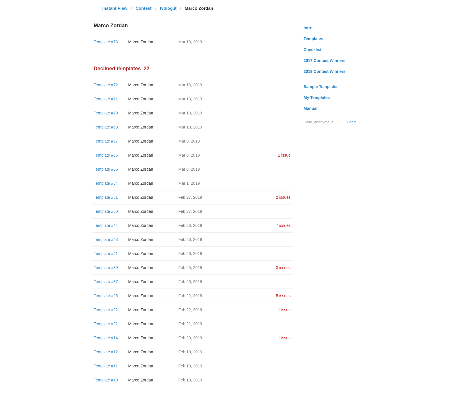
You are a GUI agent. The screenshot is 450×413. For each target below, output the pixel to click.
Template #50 (106, 211)
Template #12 (106, 352)
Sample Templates (321, 86)
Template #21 (106, 324)
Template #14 (106, 338)
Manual (310, 108)
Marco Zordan (140, 42)
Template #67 (106, 141)
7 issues (283, 225)
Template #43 (106, 239)
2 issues (283, 197)
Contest (143, 8)
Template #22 (106, 309)
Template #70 (106, 113)
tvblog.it (168, 8)
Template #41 (106, 253)
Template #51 (106, 197)
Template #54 (106, 183)
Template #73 (106, 42)
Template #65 (106, 169)
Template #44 (106, 225)
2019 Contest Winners (325, 71)
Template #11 (106, 366)
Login (351, 122)
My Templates (317, 97)
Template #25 (106, 295)
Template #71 (106, 99)
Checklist (312, 49)
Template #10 (106, 380)
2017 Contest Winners (325, 60)
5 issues (283, 295)
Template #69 (106, 127)
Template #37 (106, 281)
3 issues (283, 267)
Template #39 (106, 267)
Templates (313, 38)
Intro (308, 28)
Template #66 (106, 155)
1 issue (284, 155)
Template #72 (106, 85)
